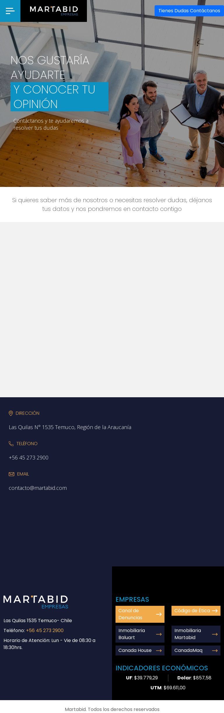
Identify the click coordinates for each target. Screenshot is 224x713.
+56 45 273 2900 (45, 630)
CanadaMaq (196, 650)
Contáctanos (189, 10)
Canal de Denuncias (140, 614)
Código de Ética (196, 610)
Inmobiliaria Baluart (140, 634)
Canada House (140, 650)
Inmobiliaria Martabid (196, 634)
